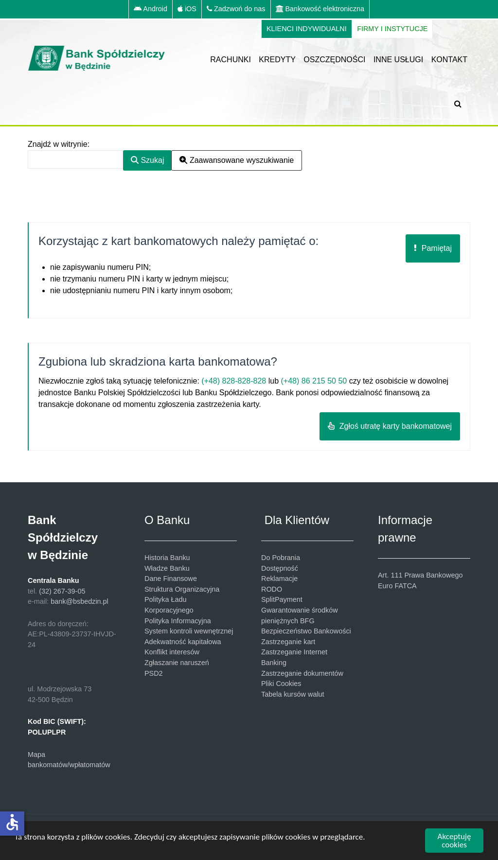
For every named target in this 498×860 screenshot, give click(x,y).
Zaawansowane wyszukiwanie (236, 160)
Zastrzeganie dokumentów (302, 673)
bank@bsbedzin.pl (79, 601)
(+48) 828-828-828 (233, 381)
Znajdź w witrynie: (58, 144)
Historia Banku (167, 558)
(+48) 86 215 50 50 (314, 381)
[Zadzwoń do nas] (236, 9)
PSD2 (153, 673)
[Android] (150, 9)
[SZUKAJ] (459, 103)
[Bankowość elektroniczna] (320, 9)
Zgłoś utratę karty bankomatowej (390, 426)
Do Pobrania (280, 558)
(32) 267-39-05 (62, 591)
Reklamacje (279, 578)
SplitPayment (281, 599)
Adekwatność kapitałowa (182, 642)
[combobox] (76, 159)
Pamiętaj (433, 248)
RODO (271, 589)
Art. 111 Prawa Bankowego (420, 575)
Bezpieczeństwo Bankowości (306, 631)
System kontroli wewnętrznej (188, 631)
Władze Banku (167, 568)
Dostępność (279, 568)
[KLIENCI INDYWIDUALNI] (306, 29)
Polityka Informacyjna (177, 621)
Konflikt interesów (171, 652)
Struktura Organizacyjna (181, 589)
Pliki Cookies (281, 683)
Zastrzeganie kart (288, 642)
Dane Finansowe (170, 578)
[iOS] (187, 9)
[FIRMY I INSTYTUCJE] (392, 29)
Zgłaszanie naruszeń (176, 663)
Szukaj (147, 160)
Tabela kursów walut (292, 694)
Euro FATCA (397, 586)
